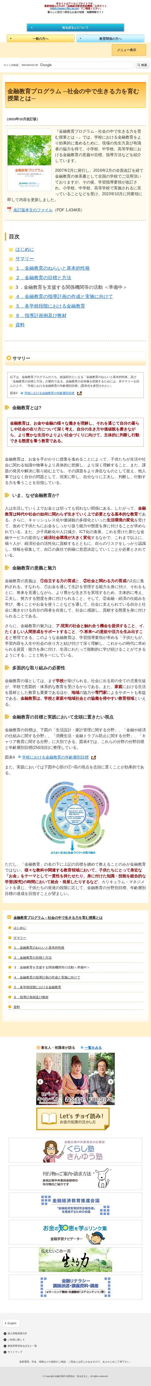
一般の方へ (40, 39)
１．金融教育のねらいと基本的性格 (52, 268)
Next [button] (111, 1082)
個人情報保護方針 (17, 1333)
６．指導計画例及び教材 (41, 315)
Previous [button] (40, 1082)
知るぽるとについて (75, 27)
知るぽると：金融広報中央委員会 (75, 18)
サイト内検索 (11, 65)
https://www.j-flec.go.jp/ (64, 8)
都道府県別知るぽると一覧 (22, 1346)
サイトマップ (15, 1352)
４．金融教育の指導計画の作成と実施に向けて (64, 296)
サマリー (24, 258)
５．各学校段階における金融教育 (50, 306)
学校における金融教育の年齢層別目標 (49, 393)
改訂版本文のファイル (33, 210)
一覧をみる (93, 1048)
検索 (144, 65)
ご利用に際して (16, 1340)
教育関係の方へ (110, 39)
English (12, 1323)
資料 (20, 324)
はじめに (24, 249)
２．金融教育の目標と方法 (43, 277)
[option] (49, 1079)
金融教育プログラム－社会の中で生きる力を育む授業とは (58, 918)
